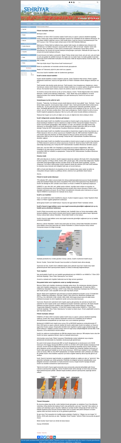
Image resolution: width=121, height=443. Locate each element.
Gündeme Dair (92, 23)
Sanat (63, 23)
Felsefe (40, 23)
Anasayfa (29, 23)
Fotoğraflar (24, 51)
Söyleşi (23, 57)
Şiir (49, 23)
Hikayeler (24, 40)
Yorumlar (39, 432)
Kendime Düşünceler (26, 46)
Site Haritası (28, 68)
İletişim (23, 62)
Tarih (45, 23)
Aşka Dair (24, 29)
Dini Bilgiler (83, 23)
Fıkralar (77, 23)
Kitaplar (24, 34)
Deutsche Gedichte (56, 23)
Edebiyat (35, 23)
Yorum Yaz (44, 432)
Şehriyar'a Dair (70, 23)
